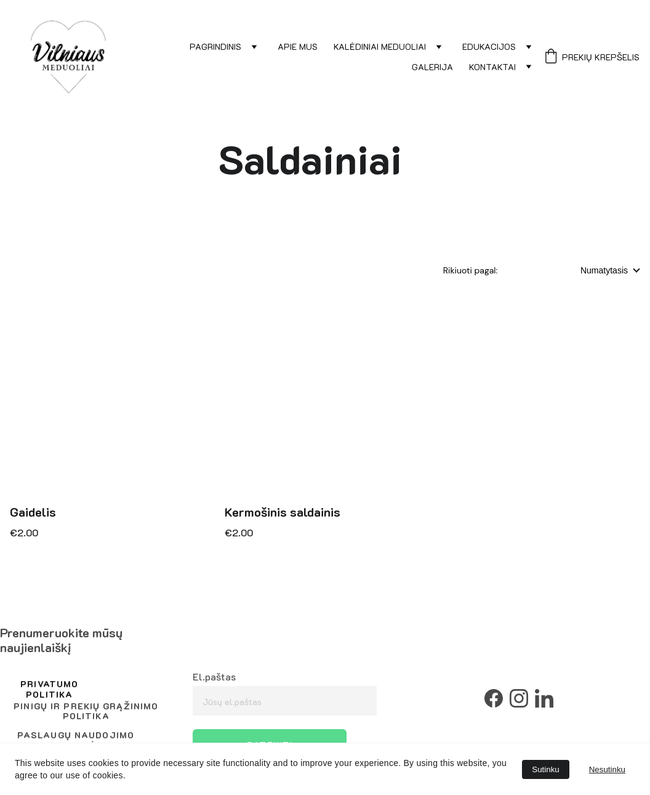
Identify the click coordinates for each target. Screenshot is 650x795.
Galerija (432, 67)
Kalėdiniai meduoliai (380, 47)
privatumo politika (49, 689)
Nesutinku (607, 769)
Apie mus (298, 47)
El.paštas (214, 676)
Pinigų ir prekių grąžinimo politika (86, 711)
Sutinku (545, 769)
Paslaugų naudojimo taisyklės (75, 740)
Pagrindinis (215, 47)
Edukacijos (489, 47)
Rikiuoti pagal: (471, 270)
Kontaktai (492, 67)
